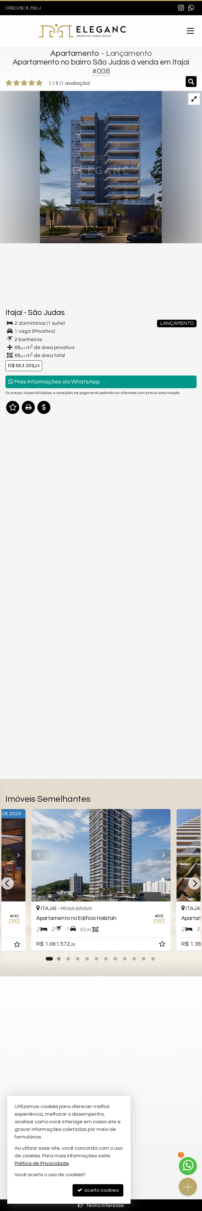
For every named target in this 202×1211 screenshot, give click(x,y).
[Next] (194, 883)
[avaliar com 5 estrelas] (39, 83)
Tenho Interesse (101, 1205)
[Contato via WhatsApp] (188, 1166)
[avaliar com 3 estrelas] (24, 83)
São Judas (46, 312)
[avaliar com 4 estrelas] (31, 83)
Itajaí (13, 312)
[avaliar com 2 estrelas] (16, 83)
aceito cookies (98, 1190)
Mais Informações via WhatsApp (54, 381)
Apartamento (74, 53)
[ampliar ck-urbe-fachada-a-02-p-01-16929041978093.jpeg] (81, 166)
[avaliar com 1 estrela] (8, 83)
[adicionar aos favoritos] (163, 945)
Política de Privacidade (42, 1163)
